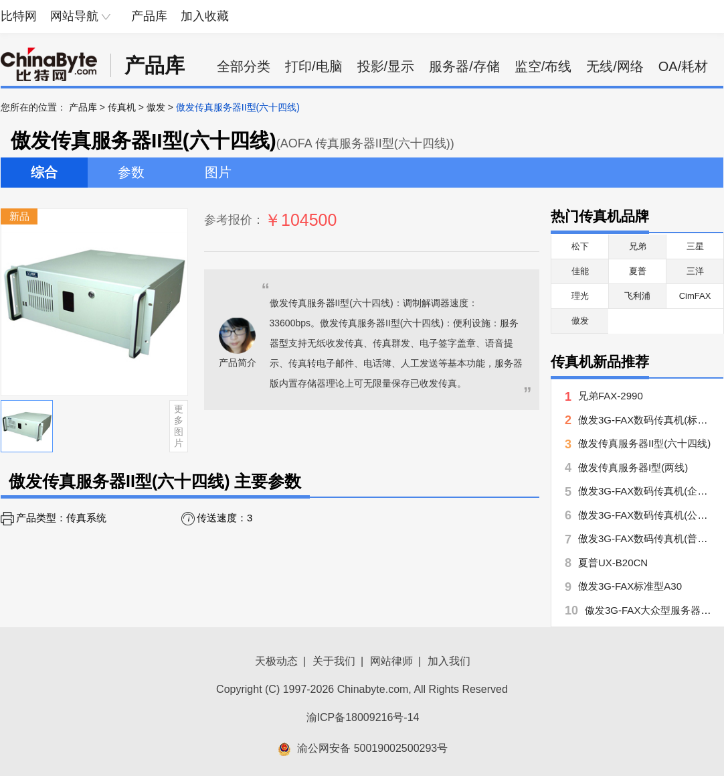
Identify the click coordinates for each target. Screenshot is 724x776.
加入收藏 (205, 16)
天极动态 (276, 661)
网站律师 (391, 661)
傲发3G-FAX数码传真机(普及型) (649, 538)
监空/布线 (543, 66)
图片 (218, 172)
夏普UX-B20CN (613, 562)
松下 (580, 246)
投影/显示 (386, 66)
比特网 (19, 16)
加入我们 (449, 661)
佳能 (580, 271)
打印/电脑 (314, 66)
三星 (695, 246)
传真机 (122, 107)
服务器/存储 (464, 66)
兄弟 (637, 246)
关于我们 (333, 661)
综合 (44, 172)
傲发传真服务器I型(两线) (633, 467)
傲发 (156, 107)
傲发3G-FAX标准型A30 (630, 586)
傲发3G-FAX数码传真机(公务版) (649, 515)
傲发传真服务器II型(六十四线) (644, 443)
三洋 (695, 271)
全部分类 (243, 66)
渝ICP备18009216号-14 (363, 717)
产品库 (149, 16)
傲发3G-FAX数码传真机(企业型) (649, 491)
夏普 (637, 271)
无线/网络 (615, 66)
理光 (580, 296)
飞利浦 (637, 296)
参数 (131, 172)
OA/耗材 (683, 66)
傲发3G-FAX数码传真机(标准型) (649, 420)
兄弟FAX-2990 (610, 395)
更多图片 (178, 425)
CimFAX (695, 296)
